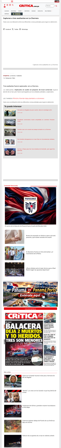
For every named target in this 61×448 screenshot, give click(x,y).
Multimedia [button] (48, 11)
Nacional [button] (13, 11)
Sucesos (7, 11)
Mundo (34, 11)
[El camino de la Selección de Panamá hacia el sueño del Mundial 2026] (30, 205)
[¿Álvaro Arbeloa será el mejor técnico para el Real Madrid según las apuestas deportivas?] (14, 269)
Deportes (27, 11)
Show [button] (20, 11)
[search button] (56, 5)
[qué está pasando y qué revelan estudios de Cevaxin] (14, 236)
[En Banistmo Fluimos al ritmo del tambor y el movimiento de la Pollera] (14, 253)
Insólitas (40, 11)
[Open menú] (12, 1)
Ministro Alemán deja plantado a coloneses (28, 98)
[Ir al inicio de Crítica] (30, 5)
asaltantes (19, 75)
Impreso (7, 13)
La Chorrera (13, 75)
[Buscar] (49, 5)
